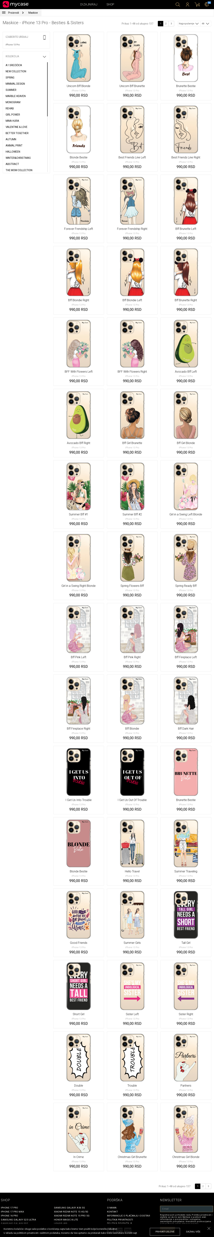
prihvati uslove (164, 1231)
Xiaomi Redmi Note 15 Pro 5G (72, 1215)
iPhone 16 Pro (9, 1215)
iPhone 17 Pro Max (12, 1211)
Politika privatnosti (120, 1219)
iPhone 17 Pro (9, 1207)
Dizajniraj (88, 4)
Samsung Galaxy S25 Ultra (18, 1219)
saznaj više (193, 1231)
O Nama (112, 1207)
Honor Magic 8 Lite (66, 1219)
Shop (110, 4)
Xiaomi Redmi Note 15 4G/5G (71, 1211)
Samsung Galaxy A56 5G (69, 1207)
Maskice (33, 12)
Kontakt (112, 1211)
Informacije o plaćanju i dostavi (128, 1215)
